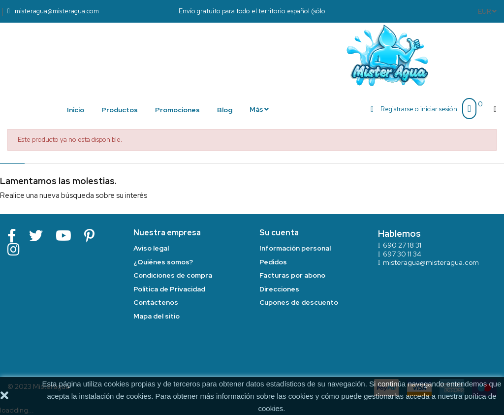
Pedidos (273, 261)
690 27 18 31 (402, 245)
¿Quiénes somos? (163, 261)
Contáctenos (155, 302)
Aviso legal (151, 248)
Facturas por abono (292, 275)
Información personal (295, 248)
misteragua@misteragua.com (431, 262)
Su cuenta (279, 232)
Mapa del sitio (156, 316)
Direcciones (279, 289)
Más (256, 109)
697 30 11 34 (402, 254)
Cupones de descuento (298, 302)
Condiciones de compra (172, 275)
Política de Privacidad (169, 289)
